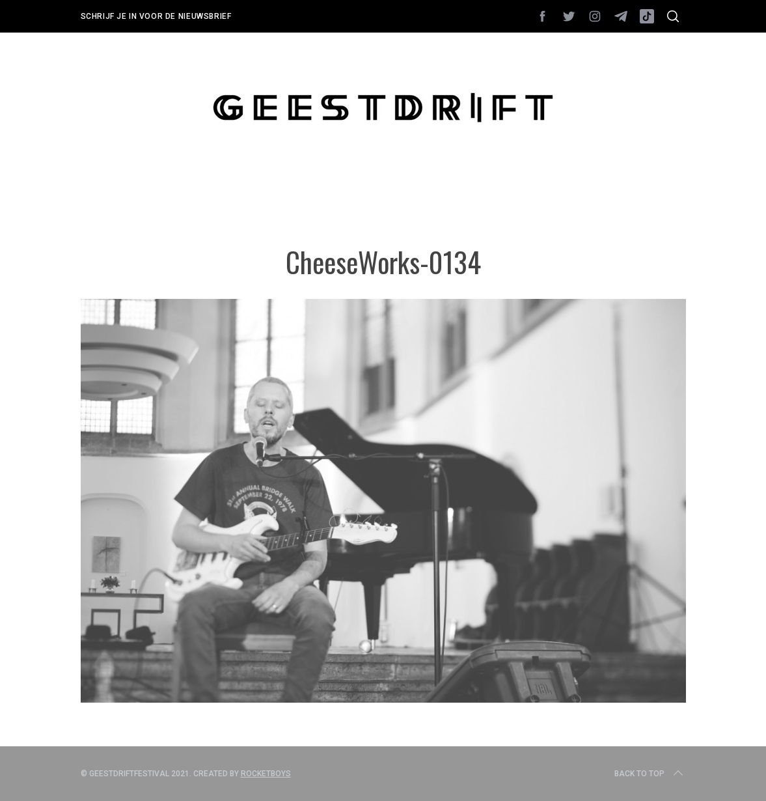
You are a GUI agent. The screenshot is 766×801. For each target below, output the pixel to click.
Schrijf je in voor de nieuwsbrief (156, 16)
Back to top (649, 773)
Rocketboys (266, 773)
